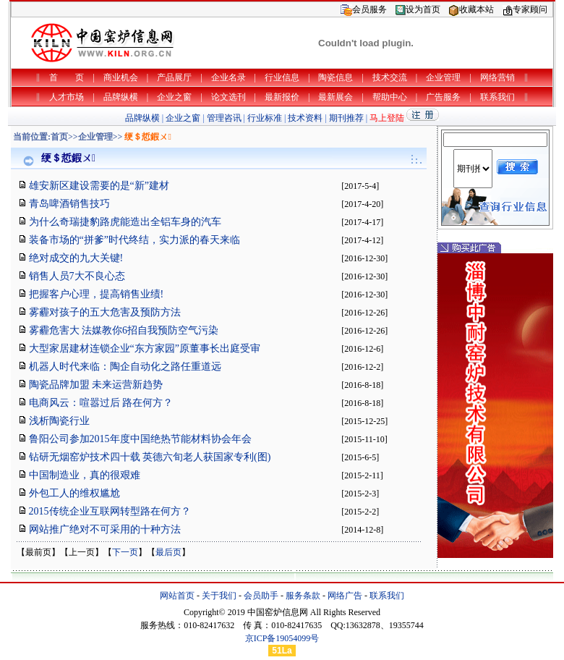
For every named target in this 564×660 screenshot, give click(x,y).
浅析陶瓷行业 (59, 420)
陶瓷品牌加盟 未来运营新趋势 (96, 384)
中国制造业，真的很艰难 (84, 475)
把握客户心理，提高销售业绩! (96, 294)
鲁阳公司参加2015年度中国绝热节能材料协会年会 (140, 438)
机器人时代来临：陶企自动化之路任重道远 (125, 366)
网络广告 (345, 596)
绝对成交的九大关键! (76, 258)
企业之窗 (183, 118)
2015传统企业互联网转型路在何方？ (110, 511)
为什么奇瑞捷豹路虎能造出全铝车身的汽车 (125, 221)
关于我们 (219, 596)
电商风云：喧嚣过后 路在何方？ (101, 402)
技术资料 (305, 118)
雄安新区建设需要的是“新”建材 (99, 185)
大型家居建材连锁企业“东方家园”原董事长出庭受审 (144, 348)
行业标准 (264, 118)
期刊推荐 (346, 118)
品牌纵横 (142, 118)
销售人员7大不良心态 (77, 276)
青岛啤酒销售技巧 (69, 203)
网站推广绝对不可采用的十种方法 (105, 529)
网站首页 (177, 596)
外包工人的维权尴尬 (74, 493)
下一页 (125, 552)
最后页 (168, 552)
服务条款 (303, 596)
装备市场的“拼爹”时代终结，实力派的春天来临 (134, 239)
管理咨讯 (224, 118)
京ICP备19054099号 (282, 638)
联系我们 (386, 596)
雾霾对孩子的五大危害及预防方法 (105, 312)
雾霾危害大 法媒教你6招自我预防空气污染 (124, 330)
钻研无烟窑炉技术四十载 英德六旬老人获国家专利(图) (150, 457)
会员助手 (261, 596)
